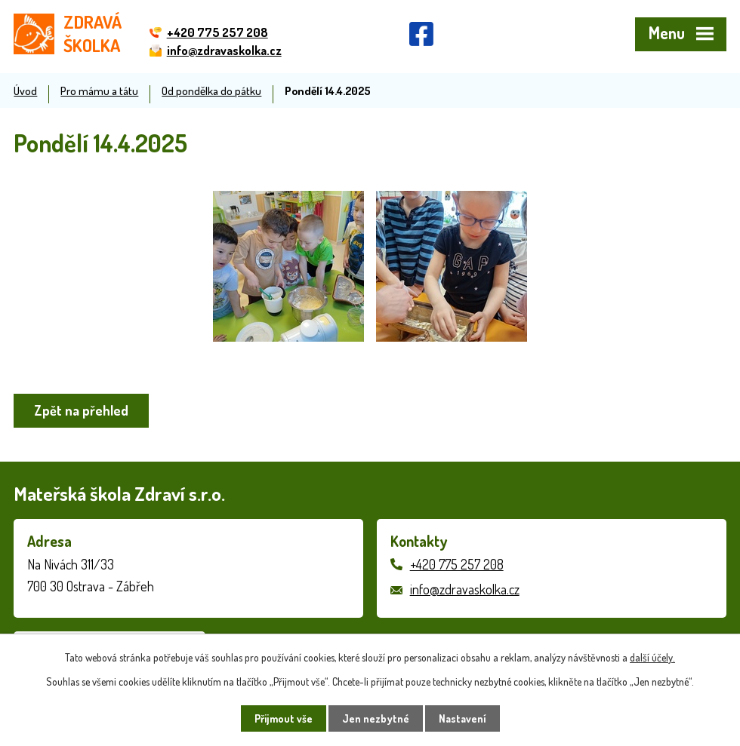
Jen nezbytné (375, 718)
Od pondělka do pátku (211, 90)
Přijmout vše (283, 718)
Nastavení (462, 718)
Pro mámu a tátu (99, 90)
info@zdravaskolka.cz (465, 589)
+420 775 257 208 (457, 564)
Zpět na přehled (81, 410)
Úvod (25, 90)
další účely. (652, 657)
